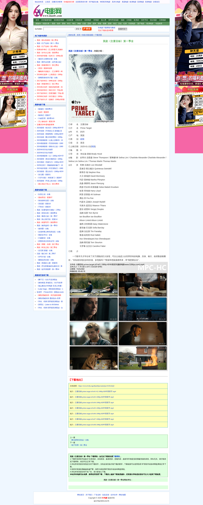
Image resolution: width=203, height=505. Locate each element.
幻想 (84, 24)
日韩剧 (129, 20)
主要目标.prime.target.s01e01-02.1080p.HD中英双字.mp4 (95, 391)
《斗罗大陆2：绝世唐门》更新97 (49, 178)
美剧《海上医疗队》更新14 (47, 219)
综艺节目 (144, 20)
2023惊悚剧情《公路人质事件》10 (50, 140)
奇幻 (74, 24)
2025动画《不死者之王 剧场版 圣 (49, 131)
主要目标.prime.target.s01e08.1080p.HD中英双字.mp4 (94, 425)
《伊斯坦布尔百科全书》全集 (48, 241)
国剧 (122, 20)
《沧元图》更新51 (44, 175)
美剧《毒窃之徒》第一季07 (47, 216)
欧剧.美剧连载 (87, 35)
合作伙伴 (114, 495)
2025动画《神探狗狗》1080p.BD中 (50, 134)
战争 (94, 24)
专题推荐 (158, 24)
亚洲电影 (140, 2)
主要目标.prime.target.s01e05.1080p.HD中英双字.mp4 (94, 408)
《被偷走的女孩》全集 (45, 260)
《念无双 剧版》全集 (45, 251)
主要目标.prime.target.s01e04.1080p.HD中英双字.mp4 (94, 403)
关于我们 (89, 495)
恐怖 (89, 24)
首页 (37, 20)
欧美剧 (136, 20)
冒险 (99, 24)
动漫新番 (69, 20)
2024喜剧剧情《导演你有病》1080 (50, 143)
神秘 (79, 24)
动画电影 (87, 20)
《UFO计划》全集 (44, 257)
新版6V (38, 24)
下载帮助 (116, 456)
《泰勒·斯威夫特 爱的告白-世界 (48, 298)
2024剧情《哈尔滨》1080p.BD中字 (50, 128)
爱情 (63, 24)
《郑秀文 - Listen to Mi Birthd (48, 305)
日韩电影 (162, 20)
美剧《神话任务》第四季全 (47, 213)
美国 (93, 146)
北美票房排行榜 (81, 2)
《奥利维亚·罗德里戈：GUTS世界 (49, 283)
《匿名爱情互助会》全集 (79, 440)
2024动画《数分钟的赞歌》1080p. (50, 137)
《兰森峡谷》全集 (43, 238)
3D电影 (96, 20)
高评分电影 (116, 2)
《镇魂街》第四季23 (44, 109)
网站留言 (80, 495)
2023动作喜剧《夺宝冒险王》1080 (50, 168)
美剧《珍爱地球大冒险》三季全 (49, 210)
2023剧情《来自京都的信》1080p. (50, 159)
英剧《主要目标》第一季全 (80, 51)
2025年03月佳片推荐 (45, 150)
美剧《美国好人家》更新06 (47, 263)
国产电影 (140, 24)
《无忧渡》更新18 (44, 204)
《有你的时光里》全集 (45, 201)
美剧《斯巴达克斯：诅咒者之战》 (49, 62)
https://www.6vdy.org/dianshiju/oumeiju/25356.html (96, 386)
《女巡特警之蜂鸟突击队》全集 (49, 232)
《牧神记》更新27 (44, 115)
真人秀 (103, 20)
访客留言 (156, 2)
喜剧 (53, 24)
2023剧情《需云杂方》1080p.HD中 (50, 171)
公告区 (47, 2)
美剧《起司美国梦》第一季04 (48, 269)
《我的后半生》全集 (44, 235)
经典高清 (78, 20)
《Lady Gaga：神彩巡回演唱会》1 (50, 289)
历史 (120, 24)
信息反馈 (105, 495)
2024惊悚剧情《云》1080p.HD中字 (50, 156)
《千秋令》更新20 (44, 207)
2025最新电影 (46, 20)
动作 (58, 24)
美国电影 (125, 2)
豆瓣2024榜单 (57, 2)
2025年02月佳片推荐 (45, 153)
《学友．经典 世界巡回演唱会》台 (50, 308)
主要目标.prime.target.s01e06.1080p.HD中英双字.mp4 (94, 414)
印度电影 (131, 24)
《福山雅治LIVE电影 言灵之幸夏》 (50, 286)
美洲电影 (148, 2)
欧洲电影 (133, 2)
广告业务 (97, 495)
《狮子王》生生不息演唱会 (47, 280)
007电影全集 (94, 2)
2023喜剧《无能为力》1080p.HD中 (50, 162)
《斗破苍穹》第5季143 (45, 118)
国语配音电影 (59, 20)
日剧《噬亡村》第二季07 (46, 254)
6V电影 (36, 11)
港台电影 (153, 20)
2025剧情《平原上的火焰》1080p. (50, 181)
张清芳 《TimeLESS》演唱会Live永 (50, 292)
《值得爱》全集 (43, 229)
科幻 (69, 24)
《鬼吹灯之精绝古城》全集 (47, 59)
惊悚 (104, 24)
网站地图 (122, 495)
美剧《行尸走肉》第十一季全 (48, 43)
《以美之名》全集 (43, 194)
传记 (115, 24)
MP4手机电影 (113, 20)
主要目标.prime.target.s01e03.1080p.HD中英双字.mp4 (94, 397)
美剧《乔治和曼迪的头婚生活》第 (49, 266)
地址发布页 (39, 2)
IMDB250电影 (105, 2)
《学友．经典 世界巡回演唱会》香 (50, 301)
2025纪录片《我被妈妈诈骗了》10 (50, 165)
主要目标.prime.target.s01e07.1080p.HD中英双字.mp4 (94, 419)
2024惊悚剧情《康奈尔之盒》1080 (50, 146)
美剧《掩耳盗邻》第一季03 (47, 226)
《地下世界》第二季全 (78, 445)
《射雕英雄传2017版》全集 (47, 78)
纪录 (125, 24)
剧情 (109, 24)
